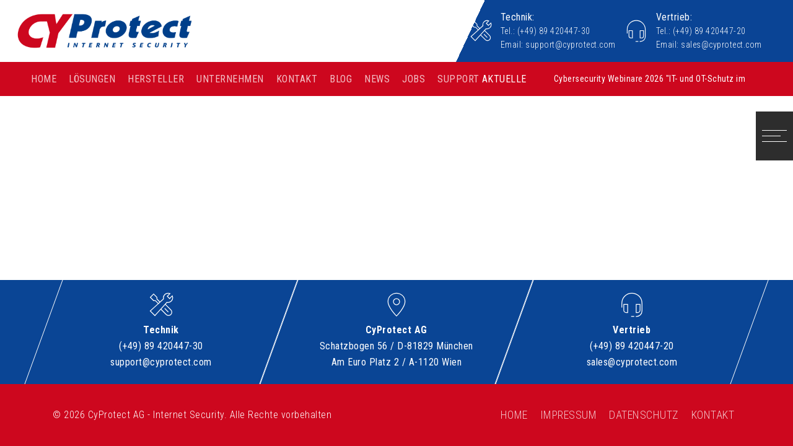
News (377, 79)
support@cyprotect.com (570, 45)
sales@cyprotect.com (721, 45)
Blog (341, 79)
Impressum (568, 414)
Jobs (413, 79)
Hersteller (156, 79)
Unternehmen (230, 79)
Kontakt (297, 79)
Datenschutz (644, 414)
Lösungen (92, 79)
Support (458, 79)
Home (43, 79)
